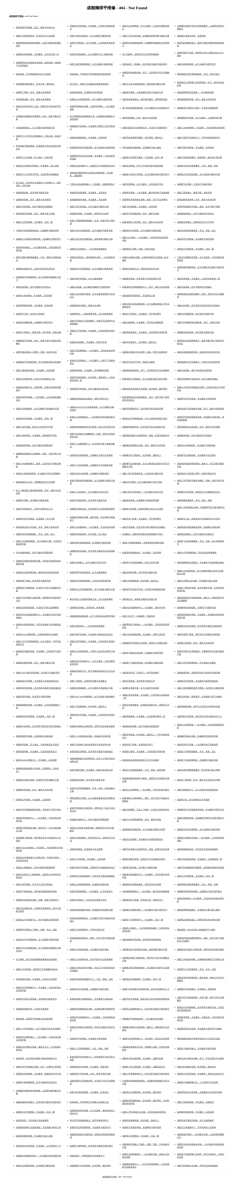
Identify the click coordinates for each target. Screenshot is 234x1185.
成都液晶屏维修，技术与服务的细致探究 (34, 445)
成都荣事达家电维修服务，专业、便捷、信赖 (197, 884)
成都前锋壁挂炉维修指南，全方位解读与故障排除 (92, 147)
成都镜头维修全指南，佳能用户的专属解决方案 (37, 780)
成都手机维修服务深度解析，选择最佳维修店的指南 (200, 867)
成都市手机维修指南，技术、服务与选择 (140, 213)
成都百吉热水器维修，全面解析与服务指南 (89, 473)
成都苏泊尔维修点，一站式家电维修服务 (88, 249)
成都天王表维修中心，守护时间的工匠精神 (196, 1127)
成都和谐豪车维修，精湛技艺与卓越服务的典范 (143, 859)
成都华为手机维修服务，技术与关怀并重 (140, 562)
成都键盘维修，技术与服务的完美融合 (194, 435)
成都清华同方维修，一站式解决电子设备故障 (197, 744)
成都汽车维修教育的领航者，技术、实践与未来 (198, 322)
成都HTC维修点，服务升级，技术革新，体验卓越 (38, 332)
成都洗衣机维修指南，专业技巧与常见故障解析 (37, 607)
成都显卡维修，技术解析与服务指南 (32, 500)
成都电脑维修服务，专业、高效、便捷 (194, 500)
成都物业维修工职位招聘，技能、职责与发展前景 (144, 352)
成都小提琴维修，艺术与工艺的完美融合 (34, 884)
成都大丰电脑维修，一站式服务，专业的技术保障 (92, 527)
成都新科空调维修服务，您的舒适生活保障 (141, 884)
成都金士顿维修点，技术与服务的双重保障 (35, 867)
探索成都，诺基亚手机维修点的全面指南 (34, 1019)
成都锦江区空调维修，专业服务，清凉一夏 (35, 1112)
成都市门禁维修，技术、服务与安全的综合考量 (198, 780)
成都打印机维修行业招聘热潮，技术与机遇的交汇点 (145, 989)
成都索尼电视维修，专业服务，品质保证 (88, 192)
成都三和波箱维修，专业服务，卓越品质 (195, 1102)
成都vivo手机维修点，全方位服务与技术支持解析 (38, 1029)
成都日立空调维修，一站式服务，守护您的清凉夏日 (145, 790)
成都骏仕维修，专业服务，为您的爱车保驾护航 (143, 751)
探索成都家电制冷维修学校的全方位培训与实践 (198, 1038)
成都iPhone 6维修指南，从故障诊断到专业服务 (37, 634)
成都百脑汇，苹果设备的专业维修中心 (87, 1156)
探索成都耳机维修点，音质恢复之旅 (138, 295)
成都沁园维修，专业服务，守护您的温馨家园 (142, 322)
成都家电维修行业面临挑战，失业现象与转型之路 (38, 1127)
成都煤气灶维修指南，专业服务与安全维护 (196, 455)
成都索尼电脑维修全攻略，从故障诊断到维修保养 (92, 1009)
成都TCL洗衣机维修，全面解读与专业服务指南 (91, 465)
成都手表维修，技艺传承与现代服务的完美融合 (143, 527)
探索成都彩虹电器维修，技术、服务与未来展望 (198, 427)
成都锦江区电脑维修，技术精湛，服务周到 (141, 1092)
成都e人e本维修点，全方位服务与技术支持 (89, 492)
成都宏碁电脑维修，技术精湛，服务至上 (140, 1120)
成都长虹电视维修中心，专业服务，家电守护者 (143, 607)
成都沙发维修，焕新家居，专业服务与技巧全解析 (199, 696)
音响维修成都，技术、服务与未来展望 (33, 99)
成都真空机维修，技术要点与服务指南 (139, 867)
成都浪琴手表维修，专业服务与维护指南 (195, 239)
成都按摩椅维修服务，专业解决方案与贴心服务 (198, 910)
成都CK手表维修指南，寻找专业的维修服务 (197, 552)
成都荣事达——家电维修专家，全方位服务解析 (91, 314)
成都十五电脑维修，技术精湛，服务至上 (88, 706)
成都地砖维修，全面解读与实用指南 (86, 92)
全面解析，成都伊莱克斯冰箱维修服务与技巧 (142, 534)
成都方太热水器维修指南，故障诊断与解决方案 (143, 84)
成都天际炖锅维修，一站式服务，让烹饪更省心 (91, 891)
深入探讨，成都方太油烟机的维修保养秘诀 (89, 84)
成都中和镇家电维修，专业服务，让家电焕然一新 (199, 859)
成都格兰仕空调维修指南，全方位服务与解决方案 (92, 589)
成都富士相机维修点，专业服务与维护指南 (196, 1048)
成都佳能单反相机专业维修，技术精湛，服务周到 (144, 389)
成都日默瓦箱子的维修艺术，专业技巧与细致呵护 (144, 128)
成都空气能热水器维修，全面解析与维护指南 (142, 653)
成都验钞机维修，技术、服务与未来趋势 (34, 790)
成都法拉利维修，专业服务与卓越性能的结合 (142, 839)
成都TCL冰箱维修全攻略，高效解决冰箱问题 (90, 736)
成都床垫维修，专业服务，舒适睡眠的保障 (89, 370)
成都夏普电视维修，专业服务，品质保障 (195, 1112)
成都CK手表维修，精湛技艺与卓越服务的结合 (37, 969)
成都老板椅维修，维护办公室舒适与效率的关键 (198, 706)
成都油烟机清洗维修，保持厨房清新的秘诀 (141, 939)
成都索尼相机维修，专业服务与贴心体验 (34, 1136)
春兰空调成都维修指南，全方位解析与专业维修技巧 (145, 108)
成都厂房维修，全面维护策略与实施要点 (88, 681)
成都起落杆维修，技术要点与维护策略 (33, 696)
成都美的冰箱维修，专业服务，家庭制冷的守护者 (38, 1074)
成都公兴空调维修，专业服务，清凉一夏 (195, 876)
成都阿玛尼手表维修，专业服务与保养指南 (196, 399)
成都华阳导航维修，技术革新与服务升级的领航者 (38, 688)
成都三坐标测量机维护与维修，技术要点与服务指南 (200, 688)
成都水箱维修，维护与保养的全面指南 (194, 370)
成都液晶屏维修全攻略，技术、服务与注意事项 (143, 445)
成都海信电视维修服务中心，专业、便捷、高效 (91, 979)
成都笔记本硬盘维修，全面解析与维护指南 (141, 1127)
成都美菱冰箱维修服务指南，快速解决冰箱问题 (198, 527)
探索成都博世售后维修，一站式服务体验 (195, 92)
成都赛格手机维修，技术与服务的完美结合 (89, 389)
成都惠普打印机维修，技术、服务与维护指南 (90, 1074)
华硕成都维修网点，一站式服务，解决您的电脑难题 (145, 891)
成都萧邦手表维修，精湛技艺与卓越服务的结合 (198, 492)
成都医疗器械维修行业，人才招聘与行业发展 (197, 1082)
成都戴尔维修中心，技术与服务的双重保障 (89, 819)
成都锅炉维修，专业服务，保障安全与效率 (89, 213)
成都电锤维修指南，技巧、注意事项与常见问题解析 (145, 370)
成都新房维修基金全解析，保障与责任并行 (89, 399)
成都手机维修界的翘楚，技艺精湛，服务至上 (142, 137)
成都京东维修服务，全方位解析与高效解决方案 (37, 408)
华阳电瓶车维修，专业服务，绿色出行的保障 (36, 979)
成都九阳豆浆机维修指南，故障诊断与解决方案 (91, 239)
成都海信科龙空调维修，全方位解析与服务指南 (198, 829)
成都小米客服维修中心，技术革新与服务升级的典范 (145, 1074)
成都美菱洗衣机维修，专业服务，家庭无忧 (89, 1067)
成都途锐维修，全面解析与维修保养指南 (140, 500)
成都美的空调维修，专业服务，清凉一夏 (34, 418)
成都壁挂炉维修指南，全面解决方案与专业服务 (91, 455)
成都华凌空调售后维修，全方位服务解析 (195, 1120)
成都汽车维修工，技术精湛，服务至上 (139, 342)
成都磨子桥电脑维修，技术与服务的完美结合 (36, 1082)
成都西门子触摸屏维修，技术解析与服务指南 (142, 663)
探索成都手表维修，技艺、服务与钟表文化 (35, 27)
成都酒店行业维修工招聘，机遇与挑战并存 (196, 473)
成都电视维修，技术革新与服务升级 (32, 192)
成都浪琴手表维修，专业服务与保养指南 (88, 1038)
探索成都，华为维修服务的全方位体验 (33, 74)
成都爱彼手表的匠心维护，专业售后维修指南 (197, 108)
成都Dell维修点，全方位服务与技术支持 (88, 562)
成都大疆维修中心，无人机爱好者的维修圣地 (197, 790)
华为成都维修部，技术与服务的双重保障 (34, 552)
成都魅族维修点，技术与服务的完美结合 (195, 213)
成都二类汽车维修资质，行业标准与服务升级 (142, 473)
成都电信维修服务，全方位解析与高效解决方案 (91, 688)
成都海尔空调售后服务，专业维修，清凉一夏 (142, 157)
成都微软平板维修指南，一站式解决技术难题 (142, 1019)
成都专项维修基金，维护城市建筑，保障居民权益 (144, 99)
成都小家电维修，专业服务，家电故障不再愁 (36, 435)
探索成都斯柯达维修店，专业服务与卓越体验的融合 (200, 562)
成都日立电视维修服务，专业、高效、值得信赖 (143, 770)
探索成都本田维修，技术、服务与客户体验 (35, 213)
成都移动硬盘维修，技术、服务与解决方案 (35, 663)
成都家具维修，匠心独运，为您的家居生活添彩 (37, 744)
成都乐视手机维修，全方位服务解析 (86, 279)
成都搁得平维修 (109, 1177)
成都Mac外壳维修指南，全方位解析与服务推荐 (91, 99)
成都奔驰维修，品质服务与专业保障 (86, 849)
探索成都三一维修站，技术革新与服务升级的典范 (144, 64)
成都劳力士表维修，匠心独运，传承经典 (34, 157)
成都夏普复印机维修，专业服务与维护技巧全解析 (199, 1029)
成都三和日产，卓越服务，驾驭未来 (138, 616)
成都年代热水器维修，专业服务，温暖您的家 (142, 1058)
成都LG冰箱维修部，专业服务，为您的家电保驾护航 (201, 128)
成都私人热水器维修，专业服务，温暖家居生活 (143, 1067)
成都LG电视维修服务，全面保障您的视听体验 (143, 543)
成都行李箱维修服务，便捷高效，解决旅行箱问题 (199, 157)
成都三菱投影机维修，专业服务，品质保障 (35, 370)
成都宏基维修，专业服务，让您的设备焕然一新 (198, 279)
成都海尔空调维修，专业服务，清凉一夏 (195, 249)
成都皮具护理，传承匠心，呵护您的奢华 (140, 672)
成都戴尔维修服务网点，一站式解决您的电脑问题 (38, 1156)
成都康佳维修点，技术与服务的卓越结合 (195, 534)
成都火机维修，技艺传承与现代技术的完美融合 (198, 305)
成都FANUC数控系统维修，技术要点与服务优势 (38, 672)
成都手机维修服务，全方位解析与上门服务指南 (91, 54)
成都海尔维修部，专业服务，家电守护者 (88, 342)
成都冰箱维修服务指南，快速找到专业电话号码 (198, 352)
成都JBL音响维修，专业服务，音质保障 (34, 295)
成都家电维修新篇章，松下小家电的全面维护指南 (92, 616)
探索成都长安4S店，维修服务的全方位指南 (35, 482)
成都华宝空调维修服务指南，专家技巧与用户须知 (38, 809)
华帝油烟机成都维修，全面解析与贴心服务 (141, 147)
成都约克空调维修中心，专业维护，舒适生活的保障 (145, 1038)
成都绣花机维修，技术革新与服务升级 (87, 780)
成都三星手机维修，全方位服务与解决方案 (89, 206)
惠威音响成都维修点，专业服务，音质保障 (141, 552)
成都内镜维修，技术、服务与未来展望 (139, 118)
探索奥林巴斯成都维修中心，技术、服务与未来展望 (145, 287)
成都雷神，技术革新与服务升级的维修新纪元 (36, 1058)
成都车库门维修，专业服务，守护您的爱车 (141, 519)
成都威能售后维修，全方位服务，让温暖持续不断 (199, 118)
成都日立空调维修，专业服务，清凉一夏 (34, 222)
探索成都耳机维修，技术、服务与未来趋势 (196, 199)
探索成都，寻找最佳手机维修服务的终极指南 (90, 74)
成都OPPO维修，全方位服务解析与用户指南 (142, 482)
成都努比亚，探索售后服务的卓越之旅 (139, 599)
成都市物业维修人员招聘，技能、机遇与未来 (36, 352)
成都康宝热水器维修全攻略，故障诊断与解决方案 (144, 949)
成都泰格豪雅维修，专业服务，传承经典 (88, 137)
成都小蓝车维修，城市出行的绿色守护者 (34, 427)
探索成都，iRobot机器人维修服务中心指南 (196, 929)
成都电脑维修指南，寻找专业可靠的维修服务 (197, 849)
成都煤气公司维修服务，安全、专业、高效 (196, 969)
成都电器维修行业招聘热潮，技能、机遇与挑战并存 (145, 435)
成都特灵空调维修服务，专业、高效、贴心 (35, 534)
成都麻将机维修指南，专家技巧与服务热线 (196, 607)
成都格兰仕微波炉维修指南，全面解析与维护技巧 (38, 239)
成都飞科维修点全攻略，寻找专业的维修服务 (197, 1166)
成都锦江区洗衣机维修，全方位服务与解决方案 (198, 174)
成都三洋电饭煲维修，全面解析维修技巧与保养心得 (200, 959)
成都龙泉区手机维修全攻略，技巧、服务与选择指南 (200, 408)
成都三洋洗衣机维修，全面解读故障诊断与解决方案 (145, 36)
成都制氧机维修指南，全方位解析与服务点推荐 (143, 829)
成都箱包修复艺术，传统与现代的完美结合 (35, 269)
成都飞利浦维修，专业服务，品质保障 (139, 206)
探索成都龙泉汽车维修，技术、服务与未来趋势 (37, 527)
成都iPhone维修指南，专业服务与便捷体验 (196, 445)
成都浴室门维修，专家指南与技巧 (137, 744)
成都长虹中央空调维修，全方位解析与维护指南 (37, 939)
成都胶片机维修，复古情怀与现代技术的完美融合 (38, 726)
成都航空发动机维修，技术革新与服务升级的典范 (199, 626)
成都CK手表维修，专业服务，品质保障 (87, 859)
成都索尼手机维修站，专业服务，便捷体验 (196, 989)
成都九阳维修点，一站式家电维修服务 (87, 626)
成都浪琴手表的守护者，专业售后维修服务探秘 (143, 589)
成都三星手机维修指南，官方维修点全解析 (196, 663)
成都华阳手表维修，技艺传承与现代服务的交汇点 (199, 716)
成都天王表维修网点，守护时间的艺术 (87, 929)
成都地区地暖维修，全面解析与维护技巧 (34, 322)
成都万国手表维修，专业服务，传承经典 (195, 147)
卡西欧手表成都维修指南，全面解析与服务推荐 (37, 230)
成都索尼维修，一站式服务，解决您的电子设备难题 (145, 192)
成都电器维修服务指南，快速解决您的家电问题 (91, 910)
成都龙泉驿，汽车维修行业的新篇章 (32, 1120)
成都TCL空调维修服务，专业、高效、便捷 (89, 1048)
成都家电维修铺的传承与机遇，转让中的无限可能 (92, 427)
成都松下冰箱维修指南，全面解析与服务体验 (197, 760)
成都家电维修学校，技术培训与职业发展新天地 (143, 427)
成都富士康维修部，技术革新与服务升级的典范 (91, 1146)
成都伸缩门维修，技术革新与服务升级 (33, 581)
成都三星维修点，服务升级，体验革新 (194, 192)
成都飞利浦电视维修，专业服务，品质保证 (89, 1092)
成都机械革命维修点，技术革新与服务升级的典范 (38, 1102)
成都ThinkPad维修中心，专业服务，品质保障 (36, 760)
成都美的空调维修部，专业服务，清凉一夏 (141, 979)
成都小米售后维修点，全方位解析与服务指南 (90, 36)
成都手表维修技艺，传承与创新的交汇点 (34, 509)
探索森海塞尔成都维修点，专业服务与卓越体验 (91, 999)
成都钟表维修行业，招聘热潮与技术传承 (140, 269)
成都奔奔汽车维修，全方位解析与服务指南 (141, 230)
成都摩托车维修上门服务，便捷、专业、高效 (36, 929)
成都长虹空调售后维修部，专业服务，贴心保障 (37, 166)
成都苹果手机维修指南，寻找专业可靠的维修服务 (92, 876)
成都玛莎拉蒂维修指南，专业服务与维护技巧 (90, 1127)
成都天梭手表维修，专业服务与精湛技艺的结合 (91, 634)
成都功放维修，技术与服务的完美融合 (194, 287)
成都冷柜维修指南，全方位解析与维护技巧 (196, 64)
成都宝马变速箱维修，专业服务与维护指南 (89, 949)
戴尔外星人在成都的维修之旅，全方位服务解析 (91, 599)
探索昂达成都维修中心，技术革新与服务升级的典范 (145, 1009)
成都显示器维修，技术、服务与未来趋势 (195, 643)
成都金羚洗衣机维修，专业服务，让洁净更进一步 (38, 1146)
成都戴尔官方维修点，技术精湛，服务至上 (141, 455)
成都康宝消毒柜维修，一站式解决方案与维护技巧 (144, 910)
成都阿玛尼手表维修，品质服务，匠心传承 (35, 519)
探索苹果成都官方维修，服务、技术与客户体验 (198, 206)
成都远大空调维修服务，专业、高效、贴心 (196, 751)
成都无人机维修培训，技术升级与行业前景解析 (91, 959)
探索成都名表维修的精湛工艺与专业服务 (140, 760)
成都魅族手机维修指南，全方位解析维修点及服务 (38, 362)
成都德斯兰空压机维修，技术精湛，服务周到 (90, 1166)
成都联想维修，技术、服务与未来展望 (33, 199)
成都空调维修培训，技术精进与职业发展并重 (142, 408)
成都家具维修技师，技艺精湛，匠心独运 (88, 534)
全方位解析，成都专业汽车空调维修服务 (140, 54)
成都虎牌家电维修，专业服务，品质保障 (34, 305)
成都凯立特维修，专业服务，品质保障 (33, 800)
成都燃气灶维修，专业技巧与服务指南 (194, 184)
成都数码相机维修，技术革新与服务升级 (195, 332)
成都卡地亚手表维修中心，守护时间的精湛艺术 (198, 137)
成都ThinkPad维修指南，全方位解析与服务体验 (91, 230)
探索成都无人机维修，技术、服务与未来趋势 (142, 222)
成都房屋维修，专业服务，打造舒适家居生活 (36, 751)
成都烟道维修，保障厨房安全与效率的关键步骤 (198, 672)
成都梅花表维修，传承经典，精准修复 (87, 607)
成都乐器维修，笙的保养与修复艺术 (138, 681)
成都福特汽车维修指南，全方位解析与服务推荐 (91, 269)
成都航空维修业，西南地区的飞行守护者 (195, 222)
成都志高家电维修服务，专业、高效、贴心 (196, 230)
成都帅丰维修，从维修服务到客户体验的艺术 (142, 92)
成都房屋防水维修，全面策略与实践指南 (34, 736)
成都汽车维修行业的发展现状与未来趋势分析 (90, 744)
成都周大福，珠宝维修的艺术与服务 (193, 800)
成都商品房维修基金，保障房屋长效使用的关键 (198, 920)
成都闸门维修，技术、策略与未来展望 (33, 92)
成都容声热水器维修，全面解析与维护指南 (89, 989)
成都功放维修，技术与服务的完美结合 (33, 287)
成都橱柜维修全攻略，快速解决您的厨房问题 (197, 736)
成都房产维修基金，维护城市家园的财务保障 (36, 891)
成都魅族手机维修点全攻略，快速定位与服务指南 (144, 643)
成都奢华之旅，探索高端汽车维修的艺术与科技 (198, 519)
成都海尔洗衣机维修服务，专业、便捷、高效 (197, 166)
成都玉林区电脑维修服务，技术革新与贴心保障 (198, 770)
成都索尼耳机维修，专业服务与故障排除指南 (197, 681)
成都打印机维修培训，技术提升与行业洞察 (35, 36)
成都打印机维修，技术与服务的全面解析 (34, 206)
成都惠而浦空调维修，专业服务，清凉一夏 (35, 716)
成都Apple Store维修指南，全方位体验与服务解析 (92, 696)
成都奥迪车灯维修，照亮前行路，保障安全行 (142, 900)
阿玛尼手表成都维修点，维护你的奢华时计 (89, 1120)
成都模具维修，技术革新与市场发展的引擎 (141, 279)
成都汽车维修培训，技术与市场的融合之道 (35, 379)
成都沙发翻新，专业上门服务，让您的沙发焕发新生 (145, 809)
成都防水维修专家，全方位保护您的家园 (140, 688)
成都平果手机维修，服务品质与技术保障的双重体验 (145, 999)
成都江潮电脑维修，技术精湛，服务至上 (140, 581)
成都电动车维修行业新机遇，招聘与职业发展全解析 (200, 949)
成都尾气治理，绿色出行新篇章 (30, 314)
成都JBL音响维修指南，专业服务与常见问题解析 (38, 473)
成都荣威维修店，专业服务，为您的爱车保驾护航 (144, 332)
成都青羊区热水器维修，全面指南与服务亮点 (36, 999)
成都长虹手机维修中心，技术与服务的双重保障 (37, 920)
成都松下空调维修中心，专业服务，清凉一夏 (142, 920)
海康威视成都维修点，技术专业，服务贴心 (35, 84)
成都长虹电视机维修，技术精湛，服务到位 (196, 1067)
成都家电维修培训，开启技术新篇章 (32, 1009)
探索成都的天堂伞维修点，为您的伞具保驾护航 (198, 362)
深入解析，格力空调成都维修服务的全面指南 (36, 959)
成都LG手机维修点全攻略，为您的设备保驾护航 (144, 1112)
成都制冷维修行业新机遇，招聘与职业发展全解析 (92, 726)
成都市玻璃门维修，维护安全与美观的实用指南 (198, 634)
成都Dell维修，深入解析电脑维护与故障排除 (90, 287)
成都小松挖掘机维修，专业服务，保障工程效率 (143, 634)
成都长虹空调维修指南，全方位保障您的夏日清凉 (144, 418)
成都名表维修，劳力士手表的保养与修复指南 (142, 166)
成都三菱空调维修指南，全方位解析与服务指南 (91, 64)
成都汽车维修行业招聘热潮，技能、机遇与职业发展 (145, 849)
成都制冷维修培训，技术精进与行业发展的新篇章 (92, 509)
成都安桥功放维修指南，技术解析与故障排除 (90, 543)
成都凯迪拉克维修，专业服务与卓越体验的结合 (37, 681)
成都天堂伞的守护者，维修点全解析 (138, 362)
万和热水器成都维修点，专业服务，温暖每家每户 (92, 184)
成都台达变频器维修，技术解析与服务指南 (35, 1166)
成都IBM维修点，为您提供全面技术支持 (88, 900)
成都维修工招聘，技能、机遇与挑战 (138, 249)
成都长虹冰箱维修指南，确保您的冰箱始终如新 (37, 572)
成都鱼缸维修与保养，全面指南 (191, 36)
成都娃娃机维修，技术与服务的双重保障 (140, 726)
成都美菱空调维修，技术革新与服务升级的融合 (91, 751)
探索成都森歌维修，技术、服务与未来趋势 (196, 99)
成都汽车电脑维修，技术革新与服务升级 (195, 314)
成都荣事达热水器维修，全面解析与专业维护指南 (199, 1092)
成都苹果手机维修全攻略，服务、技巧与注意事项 (144, 199)
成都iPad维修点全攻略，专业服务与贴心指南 (197, 581)
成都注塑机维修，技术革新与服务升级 (139, 572)
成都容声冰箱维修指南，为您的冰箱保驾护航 (90, 581)
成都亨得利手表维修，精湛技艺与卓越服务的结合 (92, 867)
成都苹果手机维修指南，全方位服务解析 (88, 572)
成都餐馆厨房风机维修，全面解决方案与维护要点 (199, 891)
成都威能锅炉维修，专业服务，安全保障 (88, 199)
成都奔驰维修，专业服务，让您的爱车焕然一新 (143, 716)
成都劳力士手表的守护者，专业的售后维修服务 (37, 174)
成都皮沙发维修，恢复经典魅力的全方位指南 (142, 509)
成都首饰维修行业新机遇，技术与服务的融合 (197, 379)
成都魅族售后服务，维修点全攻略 (85, 305)
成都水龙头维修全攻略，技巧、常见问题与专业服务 (200, 1058)
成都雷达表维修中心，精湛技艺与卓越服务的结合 (92, 166)
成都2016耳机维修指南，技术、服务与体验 (141, 819)
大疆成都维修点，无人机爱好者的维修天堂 (35, 128)
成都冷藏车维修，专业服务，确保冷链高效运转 (91, 770)
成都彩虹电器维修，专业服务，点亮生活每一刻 (37, 54)
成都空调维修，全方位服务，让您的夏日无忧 (142, 184)
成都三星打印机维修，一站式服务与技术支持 (142, 492)
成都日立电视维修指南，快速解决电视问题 (89, 884)
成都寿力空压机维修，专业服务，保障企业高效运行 (200, 1074)
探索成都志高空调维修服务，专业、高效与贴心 (198, 74)
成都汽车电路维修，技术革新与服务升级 (88, 500)
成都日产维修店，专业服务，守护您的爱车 (141, 314)
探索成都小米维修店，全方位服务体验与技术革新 (144, 379)
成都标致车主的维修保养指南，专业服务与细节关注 (200, 809)
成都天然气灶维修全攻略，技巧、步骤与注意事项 (38, 1067)
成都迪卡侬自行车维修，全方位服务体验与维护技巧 (145, 174)
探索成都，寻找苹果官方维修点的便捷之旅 (89, 1102)
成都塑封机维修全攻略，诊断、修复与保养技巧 (37, 900)
